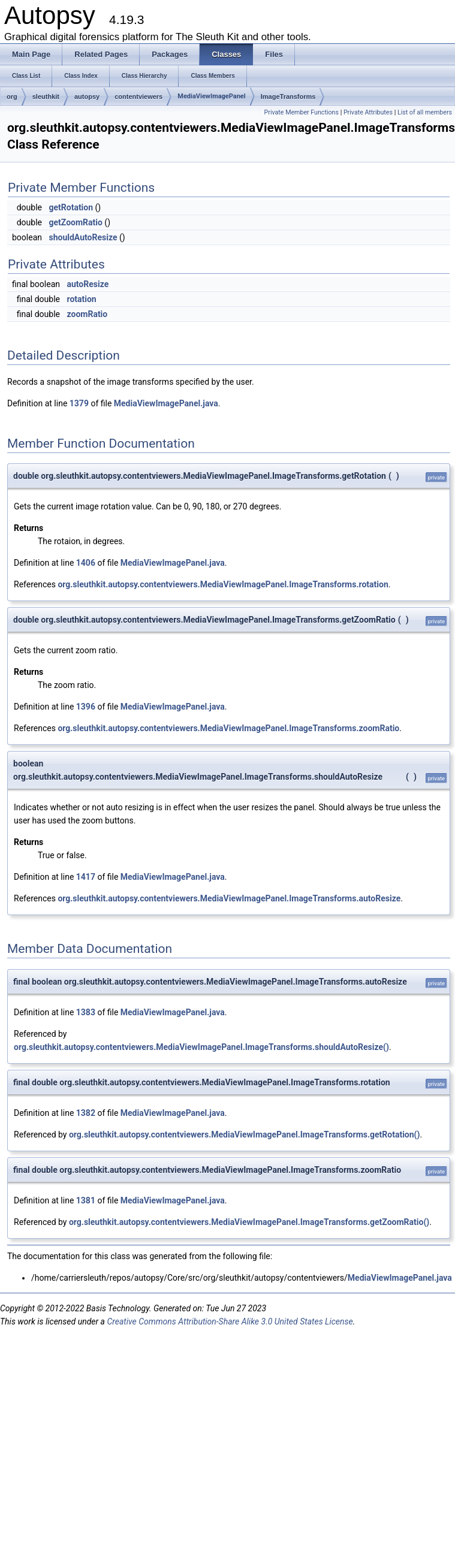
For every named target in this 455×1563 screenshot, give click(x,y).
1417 (85, 877)
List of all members (424, 112)
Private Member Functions (301, 112)
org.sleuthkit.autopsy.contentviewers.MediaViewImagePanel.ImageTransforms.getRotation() (244, 1134)
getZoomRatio (75, 222)
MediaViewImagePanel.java (166, 403)
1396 (85, 706)
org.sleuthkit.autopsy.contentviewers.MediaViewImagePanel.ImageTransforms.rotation (223, 584)
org (12, 96)
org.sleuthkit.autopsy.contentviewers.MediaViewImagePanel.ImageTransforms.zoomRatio (228, 728)
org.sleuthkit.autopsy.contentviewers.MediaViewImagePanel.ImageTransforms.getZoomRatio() (249, 1222)
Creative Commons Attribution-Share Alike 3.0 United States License (229, 1321)
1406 (85, 563)
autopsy (87, 96)
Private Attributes (368, 112)
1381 (85, 1200)
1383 (85, 1012)
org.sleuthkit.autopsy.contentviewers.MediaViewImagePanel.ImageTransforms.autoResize (229, 898)
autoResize (88, 284)
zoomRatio (87, 314)
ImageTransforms (288, 96)
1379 (79, 403)
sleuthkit (45, 96)
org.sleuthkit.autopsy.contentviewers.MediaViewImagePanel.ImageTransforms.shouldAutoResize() (201, 1047)
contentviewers (138, 96)
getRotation (71, 207)
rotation (81, 299)
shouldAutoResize (83, 237)
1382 (85, 1113)
